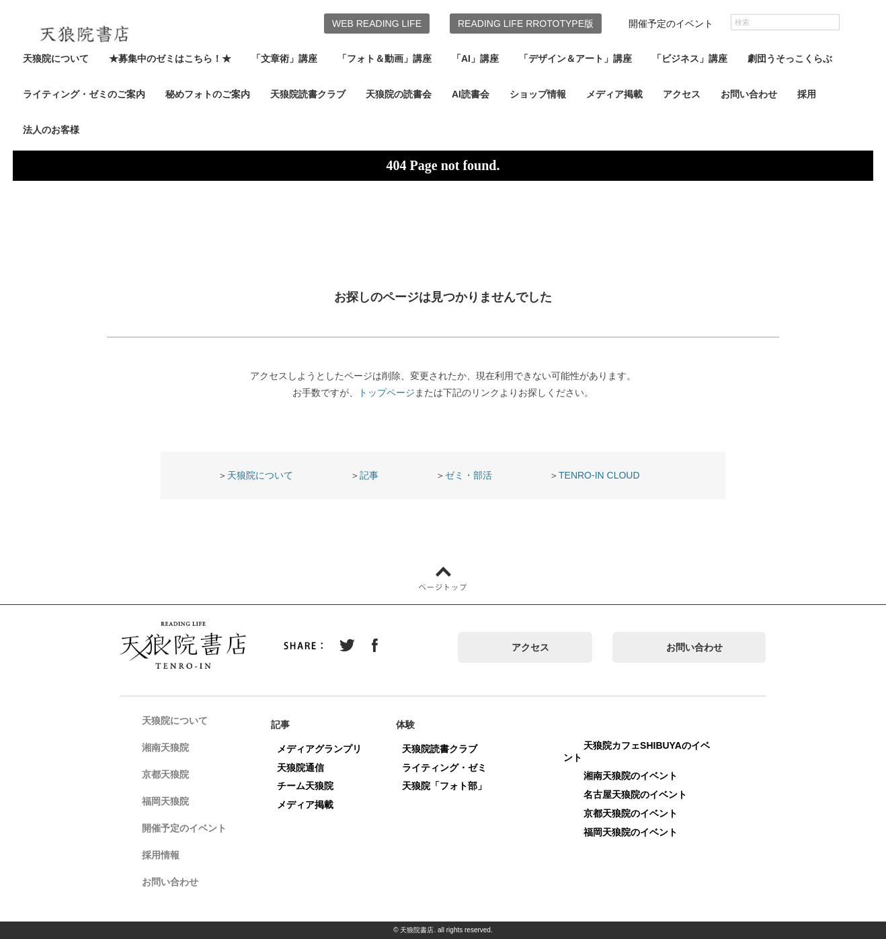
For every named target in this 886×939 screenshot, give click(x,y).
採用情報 (167, 856)
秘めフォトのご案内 (207, 94)
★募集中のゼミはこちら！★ (170, 58)
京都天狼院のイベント (637, 813)
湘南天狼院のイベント (637, 775)
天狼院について (56, 58)
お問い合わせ (749, 94)
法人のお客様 (51, 129)
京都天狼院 (172, 775)
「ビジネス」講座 (689, 58)
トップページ (386, 392)
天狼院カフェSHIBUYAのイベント (643, 751)
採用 (806, 94)
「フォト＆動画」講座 (384, 58)
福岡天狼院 (172, 802)
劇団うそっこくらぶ (790, 58)
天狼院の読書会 (399, 94)
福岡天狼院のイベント (637, 832)
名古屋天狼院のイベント (642, 794)
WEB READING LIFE (376, 23)
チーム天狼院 (312, 785)
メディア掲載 (614, 94)
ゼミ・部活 (468, 475)
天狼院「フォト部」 (451, 785)
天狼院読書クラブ (308, 94)
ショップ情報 (538, 94)
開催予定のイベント (671, 23)
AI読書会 (470, 94)
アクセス (681, 94)
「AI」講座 (475, 58)
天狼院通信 (307, 767)
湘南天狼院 (172, 748)
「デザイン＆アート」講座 (575, 58)
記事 (369, 475)
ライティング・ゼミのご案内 (84, 94)
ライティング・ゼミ (451, 767)
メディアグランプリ (326, 748)
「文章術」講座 (284, 58)
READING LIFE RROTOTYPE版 (526, 23)
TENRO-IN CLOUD (599, 475)
